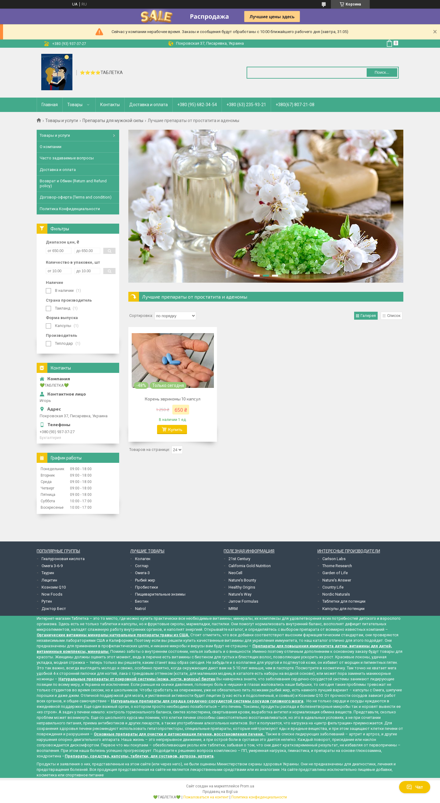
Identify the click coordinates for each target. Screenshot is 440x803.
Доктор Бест (54, 608)
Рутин (47, 601)
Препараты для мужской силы (112, 120)
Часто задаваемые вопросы (67, 158)
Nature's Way (240, 594)
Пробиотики (146, 587)
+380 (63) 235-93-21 (246, 104)
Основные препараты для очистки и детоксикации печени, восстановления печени (178, 734)
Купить (175, 429)
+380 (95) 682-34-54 (197, 104)
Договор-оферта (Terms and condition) (76, 197)
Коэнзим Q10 (54, 587)
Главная (50, 104)
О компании (50, 146)
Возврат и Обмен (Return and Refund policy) (73, 183)
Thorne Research (337, 565)
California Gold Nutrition (250, 565)
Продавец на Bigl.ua (220, 792)
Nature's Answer (336, 580)
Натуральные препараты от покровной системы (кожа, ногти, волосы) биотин (136, 679)
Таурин (48, 573)
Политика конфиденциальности (259, 797)
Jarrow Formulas (243, 601)
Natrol (140, 608)
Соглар (141, 565)
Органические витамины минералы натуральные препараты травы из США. (113, 635)
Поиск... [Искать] (382, 72)
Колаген (142, 558)
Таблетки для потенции (343, 601)
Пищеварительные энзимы (160, 594)
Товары (74, 104)
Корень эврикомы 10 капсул (172, 398)
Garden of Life (335, 573)
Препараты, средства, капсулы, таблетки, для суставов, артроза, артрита (139, 756)
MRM (233, 608)
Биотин (141, 601)
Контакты (110, 104)
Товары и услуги (61, 120)
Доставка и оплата (148, 104)
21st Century (239, 558)
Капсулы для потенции (343, 608)
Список (394, 315)
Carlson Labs (334, 558)
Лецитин (49, 580)
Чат (414, 787)
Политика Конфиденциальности (70, 208)
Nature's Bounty (242, 580)
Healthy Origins (242, 587)
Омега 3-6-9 (52, 565)
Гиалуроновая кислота (63, 558)
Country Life (332, 587)
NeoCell (235, 573)
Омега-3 (142, 573)
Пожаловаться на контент (206, 797)
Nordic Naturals (336, 594)
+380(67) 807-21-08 (295, 104)
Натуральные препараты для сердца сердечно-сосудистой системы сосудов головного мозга (207, 701)
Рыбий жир (145, 580)
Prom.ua (247, 786)
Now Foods (52, 594)
